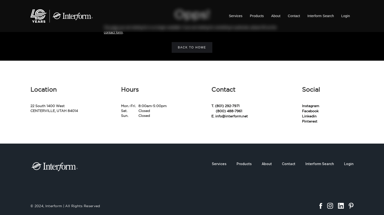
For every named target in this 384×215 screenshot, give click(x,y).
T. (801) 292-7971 (225, 106)
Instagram (310, 106)
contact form (113, 32)
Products (257, 16)
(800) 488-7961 (229, 111)
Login (345, 16)
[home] (61, 16)
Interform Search (320, 16)
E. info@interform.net (229, 116)
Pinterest (309, 121)
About (275, 16)
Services (235, 16)
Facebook (310, 111)
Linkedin (309, 116)
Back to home (192, 47)
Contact (294, 16)
